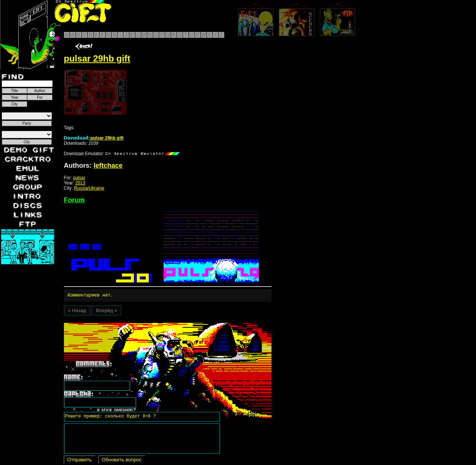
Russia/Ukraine (89, 188)
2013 (80, 183)
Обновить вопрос (122, 461)
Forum (74, 200)
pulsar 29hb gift (94, 138)
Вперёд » (106, 311)
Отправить (79, 461)
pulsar (79, 177)
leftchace (108, 165)
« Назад (77, 311)
